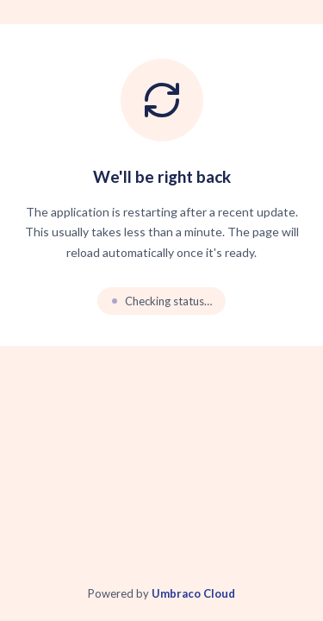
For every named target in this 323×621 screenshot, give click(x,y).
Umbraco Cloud (193, 593)
